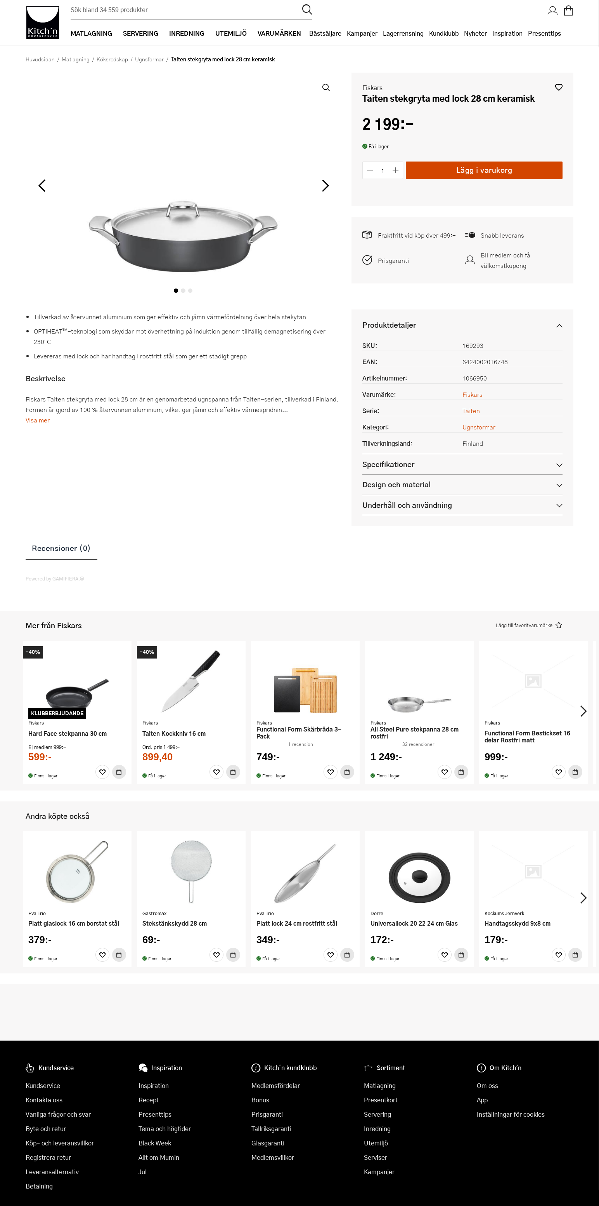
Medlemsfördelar (275, 1085)
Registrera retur (48, 1157)
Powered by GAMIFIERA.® (55, 578)
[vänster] (41, 186)
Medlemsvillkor (272, 1157)
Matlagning (76, 59)
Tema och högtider (164, 1128)
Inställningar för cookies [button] (511, 1114)
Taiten (471, 410)
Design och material (396, 484)
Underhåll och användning (407, 505)
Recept (148, 1099)
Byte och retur (46, 1128)
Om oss (487, 1085)
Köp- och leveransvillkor (60, 1142)
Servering (377, 1114)
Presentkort (381, 1099)
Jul (142, 1171)
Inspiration (507, 33)
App (482, 1099)
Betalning (39, 1186)
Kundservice (43, 1085)
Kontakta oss (44, 1099)
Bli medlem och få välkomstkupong (505, 260)
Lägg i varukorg (484, 170)
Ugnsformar (149, 59)
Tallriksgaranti (271, 1128)
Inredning (377, 1128)
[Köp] (119, 772)
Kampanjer (362, 33)
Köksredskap (112, 59)
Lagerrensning (403, 33)
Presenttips (544, 33)
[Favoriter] (102, 772)
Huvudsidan (40, 59)
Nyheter (475, 33)
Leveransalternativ (52, 1171)
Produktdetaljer (389, 324)
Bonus (260, 1099)
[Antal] (383, 170)
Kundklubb (444, 33)
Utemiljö (376, 1142)
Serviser (375, 1157)
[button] (559, 87)
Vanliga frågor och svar (58, 1114)
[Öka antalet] (396, 170)
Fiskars (372, 87)
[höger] (324, 186)
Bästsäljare (325, 33)
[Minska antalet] (370, 170)
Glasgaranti (267, 1142)
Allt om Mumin (158, 1157)
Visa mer (38, 419)
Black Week (154, 1142)
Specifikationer (388, 464)
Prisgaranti (393, 260)
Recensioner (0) (61, 547)
